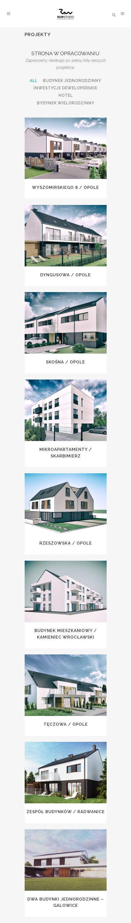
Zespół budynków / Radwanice (66, 811)
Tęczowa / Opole (65, 724)
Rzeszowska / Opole (65, 543)
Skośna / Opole (65, 362)
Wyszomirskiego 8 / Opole (65, 187)
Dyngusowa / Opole (65, 274)
